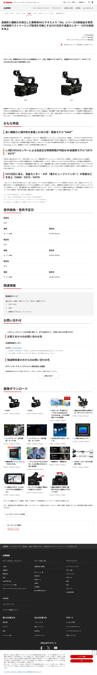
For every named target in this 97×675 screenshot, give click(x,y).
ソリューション (38, 622)
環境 (67, 581)
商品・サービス (38, 626)
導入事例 (36, 631)
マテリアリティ (70, 574)
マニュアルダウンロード (73, 626)
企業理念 (5, 570)
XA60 (10, 308)
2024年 (18, 13)
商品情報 (5, 622)
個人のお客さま (9, 617)
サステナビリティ (57, 8)
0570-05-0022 (17, 348)
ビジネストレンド (39, 635)
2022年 (29, 13)
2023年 (23, 13)
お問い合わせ (48, 376)
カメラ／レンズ (14, 529)
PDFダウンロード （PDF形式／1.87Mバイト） (78, 45)
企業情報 (7, 8)
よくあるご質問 (70, 622)
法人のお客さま (40, 617)
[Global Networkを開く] (92, 2)
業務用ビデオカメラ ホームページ (20, 312)
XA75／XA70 (12, 304)
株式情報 (36, 587)
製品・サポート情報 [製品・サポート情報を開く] (69, 2)
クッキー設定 (81, 656)
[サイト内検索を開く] (89, 2)
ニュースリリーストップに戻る (15, 514)
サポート (69, 617)
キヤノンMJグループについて (41, 8)
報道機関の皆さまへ (60, 13)
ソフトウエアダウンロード (73, 631)
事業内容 (5, 574)
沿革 (4, 577)
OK (82, 661)
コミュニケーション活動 (9, 585)
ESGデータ (69, 577)
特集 (4, 631)
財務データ (37, 579)
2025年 (12, 13)
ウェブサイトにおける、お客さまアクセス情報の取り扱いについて (22, 671)
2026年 (6, 13)
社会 (67, 585)
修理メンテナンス (71, 635)
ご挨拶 (4, 566)
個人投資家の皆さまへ (40, 590)
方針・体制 (69, 570)
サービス (5, 626)
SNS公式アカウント (49, 643)
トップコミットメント (72, 566)
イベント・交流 (7, 635)
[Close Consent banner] (94, 652)
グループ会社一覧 (40, 561)
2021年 (35, 13)
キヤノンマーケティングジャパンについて (14, 588)
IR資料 (36, 583)
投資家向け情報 (68, 8)
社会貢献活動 (70, 592)
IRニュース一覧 (38, 572)
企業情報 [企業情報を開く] (81, 2)
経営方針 (36, 576)
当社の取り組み (7, 581)
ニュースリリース (88, 8)
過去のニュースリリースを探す (46, 13)
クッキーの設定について (10, 610)
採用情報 (77, 8)
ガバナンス (69, 588)
